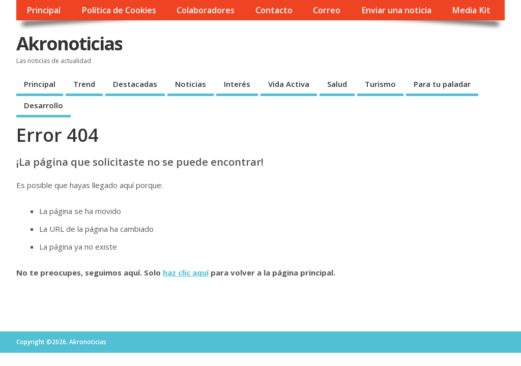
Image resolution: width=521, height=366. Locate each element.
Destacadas (135, 84)
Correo (326, 10)
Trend (84, 84)
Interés (237, 84)
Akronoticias (69, 43)
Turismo (380, 84)
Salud (337, 84)
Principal (43, 10)
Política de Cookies (118, 10)
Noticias (190, 84)
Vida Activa (288, 84)
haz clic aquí (186, 272)
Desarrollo (43, 105)
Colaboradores (206, 10)
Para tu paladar (442, 84)
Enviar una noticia (396, 10)
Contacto (274, 10)
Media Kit (471, 10)
